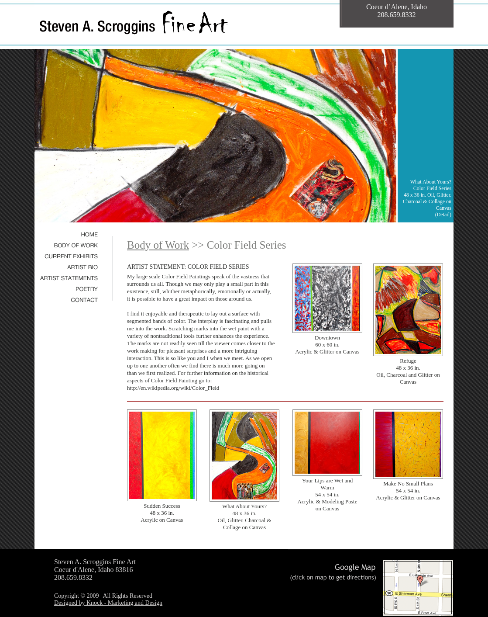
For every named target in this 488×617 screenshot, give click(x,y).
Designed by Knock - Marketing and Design (108, 603)
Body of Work (158, 245)
